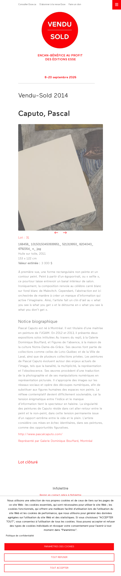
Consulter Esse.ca (27, 4)
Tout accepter (59, 568)
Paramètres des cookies (59, 546)
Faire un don (75, 4)
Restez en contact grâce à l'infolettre (60, 495)
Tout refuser (59, 557)
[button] (60, 177)
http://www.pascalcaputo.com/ (40, 434)
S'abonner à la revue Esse (52, 4)
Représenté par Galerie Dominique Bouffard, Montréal (55, 441)
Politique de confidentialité (20, 536)
